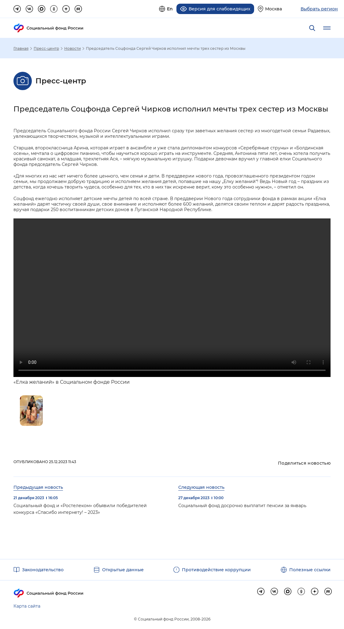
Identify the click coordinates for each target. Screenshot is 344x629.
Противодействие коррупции (216, 569)
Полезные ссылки (310, 569)
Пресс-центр (46, 48)
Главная (20, 48)
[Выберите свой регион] (270, 9)
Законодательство (43, 569)
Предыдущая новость (38, 487)
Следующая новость (201, 487)
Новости (72, 48)
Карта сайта (26, 606)
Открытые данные (123, 569)
